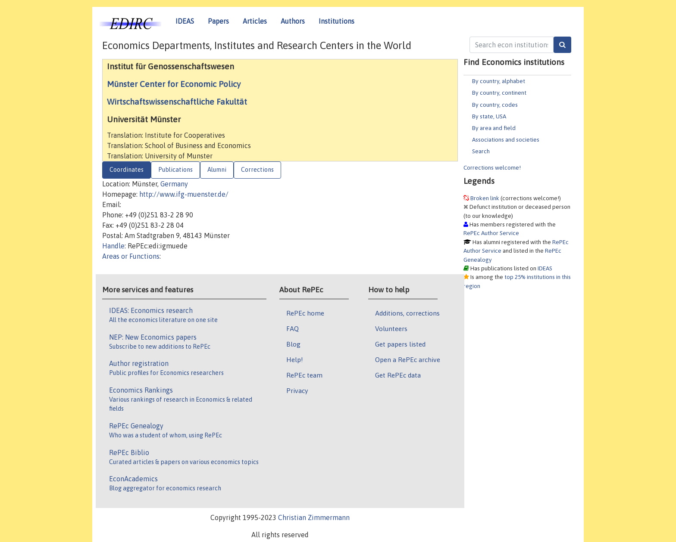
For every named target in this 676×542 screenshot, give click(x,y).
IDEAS (184, 21)
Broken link (484, 198)
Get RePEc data (398, 375)
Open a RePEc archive (407, 359)
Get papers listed (400, 344)
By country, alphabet (498, 80)
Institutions (336, 21)
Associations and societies (505, 139)
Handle (113, 246)
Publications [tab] (175, 169)
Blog (293, 344)
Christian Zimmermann (314, 517)
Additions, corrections (407, 313)
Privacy (297, 390)
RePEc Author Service (491, 232)
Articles (255, 21)
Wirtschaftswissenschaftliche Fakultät (177, 101)
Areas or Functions (131, 256)
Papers (218, 21)
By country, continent (499, 92)
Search (481, 151)
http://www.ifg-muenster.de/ (183, 194)
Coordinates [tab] (127, 169)
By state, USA (489, 116)
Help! (294, 359)
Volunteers (391, 328)
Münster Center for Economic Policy (174, 84)
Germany (174, 184)
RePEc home (305, 313)
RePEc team (304, 375)
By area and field (494, 127)
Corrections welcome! (492, 167)
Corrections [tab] (257, 169)
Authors (293, 21)
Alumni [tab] (216, 169)
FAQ (292, 328)
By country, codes (495, 104)
